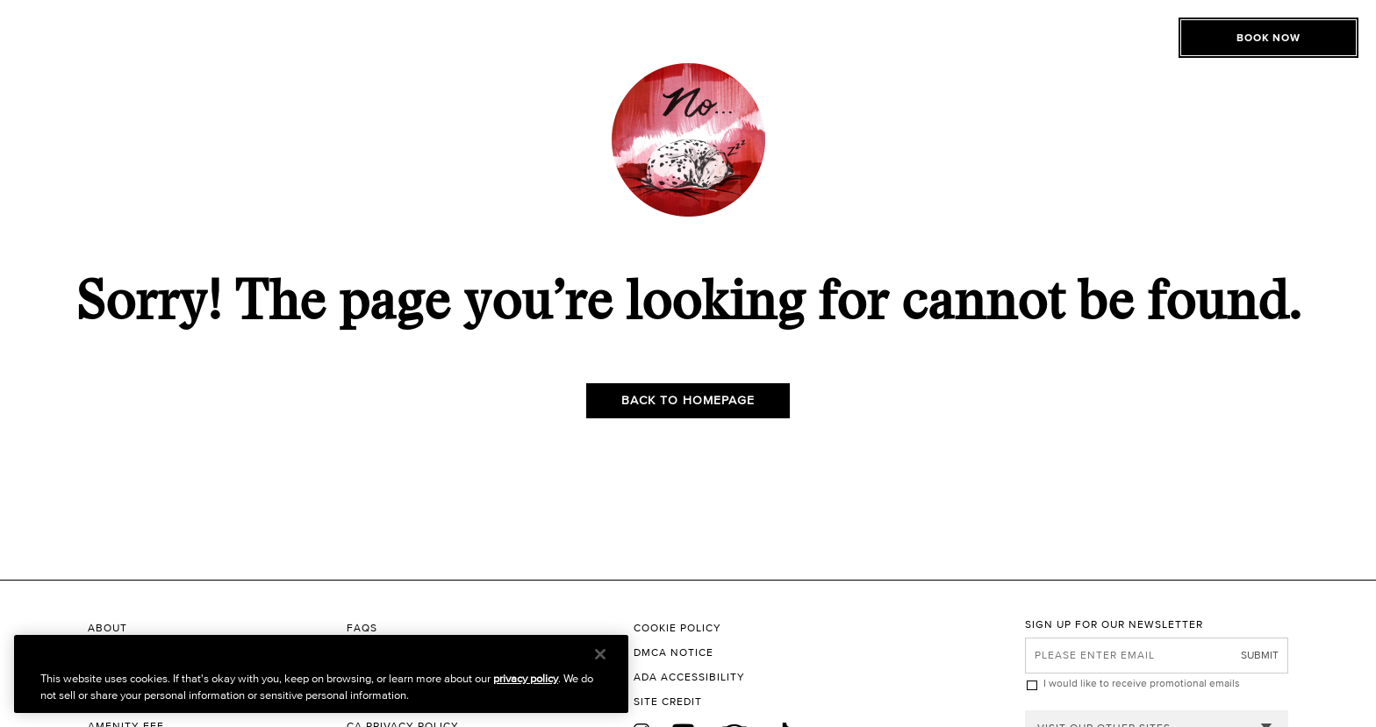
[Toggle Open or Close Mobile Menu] (178, 55)
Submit (1260, 654)
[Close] (600, 654)
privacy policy (525, 678)
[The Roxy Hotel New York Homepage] (688, 57)
